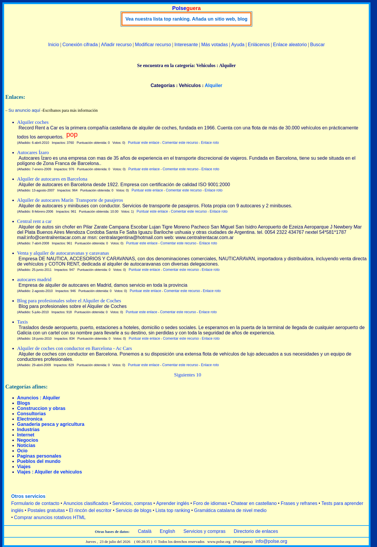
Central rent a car (34, 221)
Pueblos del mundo (39, 461)
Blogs (23, 403)
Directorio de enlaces (256, 531)
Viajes (24, 466)
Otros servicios (28, 496)
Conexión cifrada (80, 44)
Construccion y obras (41, 408)
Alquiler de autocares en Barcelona (52, 179)
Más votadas (214, 44)
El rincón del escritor (90, 510)
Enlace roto (210, 143)
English (167, 531)
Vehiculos (190, 85)
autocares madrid (34, 279)
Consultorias (31, 413)
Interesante (186, 44)
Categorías (163, 85)
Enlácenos (259, 44)
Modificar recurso (153, 44)
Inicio (53, 44)
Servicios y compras (204, 531)
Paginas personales (39, 455)
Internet (25, 434)
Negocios (27, 440)
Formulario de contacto (35, 503)
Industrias (28, 429)
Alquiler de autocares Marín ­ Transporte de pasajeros (70, 200)
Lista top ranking (172, 510)
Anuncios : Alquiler (38, 397)
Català (144, 531)
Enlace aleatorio (290, 44)
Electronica (29, 418)
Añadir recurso (116, 44)
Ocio (22, 450)
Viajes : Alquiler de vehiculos (49, 471)
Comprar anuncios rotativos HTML (50, 517)
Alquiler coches (33, 122)
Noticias (26, 445)
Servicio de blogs (134, 510)
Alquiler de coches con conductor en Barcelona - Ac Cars (74, 348)
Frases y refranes (299, 503)
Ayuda (238, 44)
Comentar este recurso (180, 143)
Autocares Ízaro (33, 152)
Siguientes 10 (187, 375)
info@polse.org (271, 541)
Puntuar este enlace (144, 143)
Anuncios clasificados (85, 503)
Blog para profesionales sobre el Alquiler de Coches (69, 300)
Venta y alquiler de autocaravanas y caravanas (63, 253)
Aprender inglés (172, 503)
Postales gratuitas (46, 510)
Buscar (317, 44)
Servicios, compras (132, 503)
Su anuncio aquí (24, 110)
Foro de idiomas (210, 503)
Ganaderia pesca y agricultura (50, 424)
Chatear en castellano (254, 503)
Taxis (22, 322)
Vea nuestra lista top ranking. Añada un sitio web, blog (186, 18)
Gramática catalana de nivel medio (230, 510)
